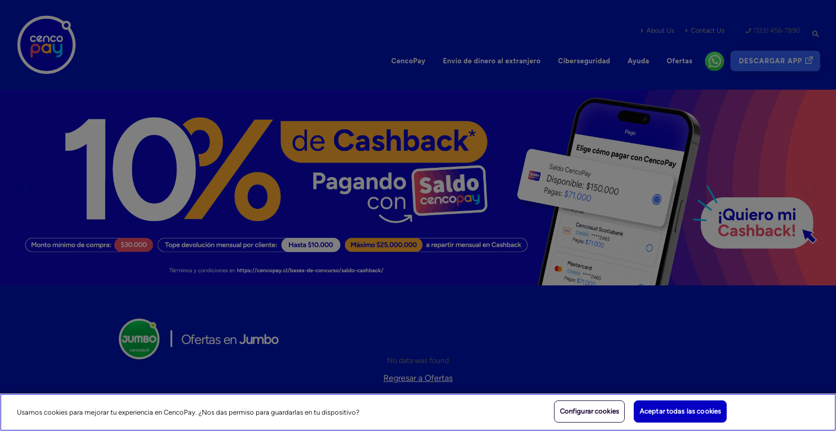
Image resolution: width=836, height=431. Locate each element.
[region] (418, 412)
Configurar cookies (589, 411)
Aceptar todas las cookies (680, 411)
